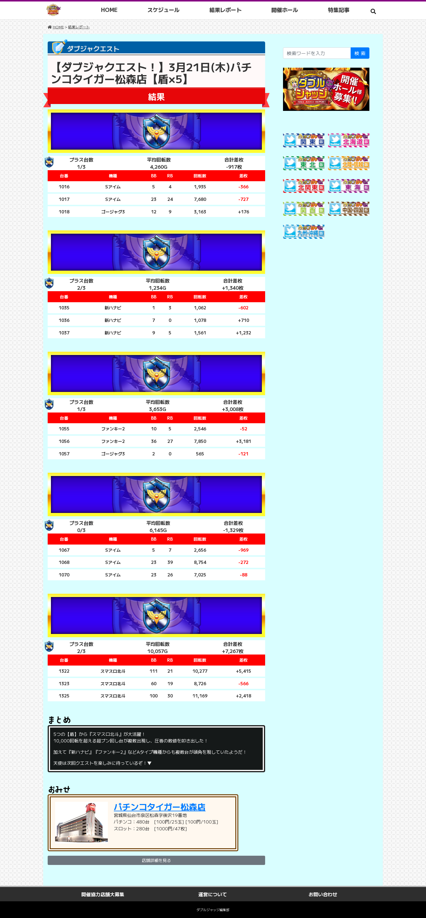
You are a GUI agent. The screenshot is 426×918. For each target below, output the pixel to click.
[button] (373, 11)
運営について (212, 894)
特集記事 (339, 9)
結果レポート (226, 9)
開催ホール (285, 9)
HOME (110, 9)
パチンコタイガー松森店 (160, 806)
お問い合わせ (323, 894)
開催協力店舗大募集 (102, 894)
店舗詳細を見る (156, 860)
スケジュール (164, 9)
